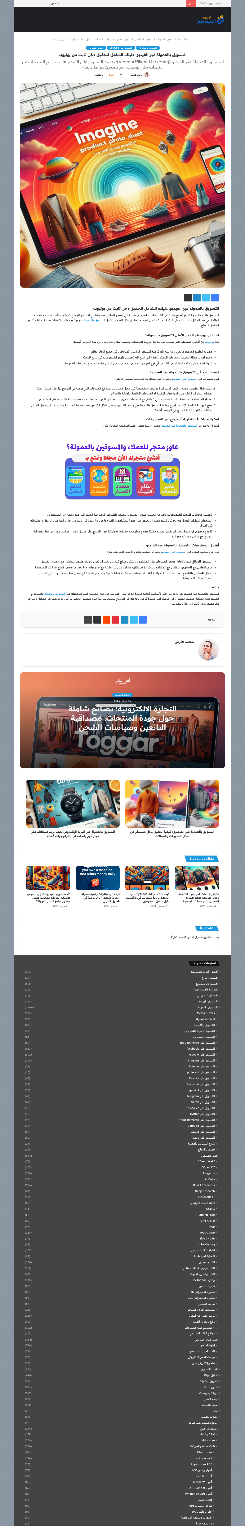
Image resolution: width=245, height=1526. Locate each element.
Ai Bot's (210, 1179)
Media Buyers (206, 1013)
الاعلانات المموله (205, 1019)
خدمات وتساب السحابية (196, 1517)
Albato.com (204, 1452)
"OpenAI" (208, 1167)
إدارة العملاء (204, 1500)
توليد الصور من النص (202, 1315)
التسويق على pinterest (201, 1072)
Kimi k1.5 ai (207, 1220)
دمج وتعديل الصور (204, 1321)
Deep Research (205, 1191)
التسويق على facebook (201, 1048)
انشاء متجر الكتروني (206, 1339)
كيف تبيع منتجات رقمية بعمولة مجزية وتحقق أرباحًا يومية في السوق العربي (100, 897)
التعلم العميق (207, 1262)
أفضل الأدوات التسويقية (204, 971)
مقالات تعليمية (209, 1416)
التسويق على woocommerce (197, 1120)
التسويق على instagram (200, 1060)
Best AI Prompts (204, 1185)
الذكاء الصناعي (209, 1155)
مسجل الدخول (194, 937)
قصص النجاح (206, 1149)
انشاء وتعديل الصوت (202, 1274)
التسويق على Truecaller (200, 1108)
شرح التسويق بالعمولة (201, 1143)
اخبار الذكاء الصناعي (203, 1250)
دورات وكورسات (208, 1393)
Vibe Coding (206, 1244)
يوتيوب (209, 342)
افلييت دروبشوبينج (207, 983)
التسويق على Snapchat (201, 1084)
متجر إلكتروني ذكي (203, 1363)
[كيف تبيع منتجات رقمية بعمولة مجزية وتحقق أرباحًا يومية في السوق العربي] (98, 878)
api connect (204, 1458)
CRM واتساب (207, 1434)
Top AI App (207, 1232)
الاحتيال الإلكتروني (207, 995)
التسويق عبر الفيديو (185, 378)
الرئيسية (185, 39)
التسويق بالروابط (208, 1001)
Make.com (208, 1440)
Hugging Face (205, 1215)
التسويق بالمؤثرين (145, 39)
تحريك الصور (207, 1286)
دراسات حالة (204, 1523)
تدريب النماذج (206, 1304)
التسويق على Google (202, 1054)
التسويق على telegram (201, 1096)
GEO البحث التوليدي (202, 1203)
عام (216, 1410)
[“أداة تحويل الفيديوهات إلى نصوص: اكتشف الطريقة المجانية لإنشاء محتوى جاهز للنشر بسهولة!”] (48, 878)
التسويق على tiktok (203, 1102)
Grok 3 (210, 1209)
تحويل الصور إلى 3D (203, 1292)
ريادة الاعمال (211, 1398)
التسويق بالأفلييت (204, 1025)
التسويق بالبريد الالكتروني (200, 1031)
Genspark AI (206, 1197)
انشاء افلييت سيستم (202, 1351)
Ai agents (208, 1173)
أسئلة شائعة (204, 1476)
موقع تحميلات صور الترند (203, 1422)
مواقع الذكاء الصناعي (202, 1333)
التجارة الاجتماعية (204, 1256)
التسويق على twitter (202, 1114)
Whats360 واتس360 (202, 1446)
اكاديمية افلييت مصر (206, 989)
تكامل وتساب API (200, 1505)
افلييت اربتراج (210, 977)
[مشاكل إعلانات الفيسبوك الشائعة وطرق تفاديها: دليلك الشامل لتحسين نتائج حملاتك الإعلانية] (197, 878)
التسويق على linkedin (202, 1066)
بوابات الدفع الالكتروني (201, 1357)
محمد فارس (136, 74)
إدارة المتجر (208, 1345)
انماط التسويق (96, 47)
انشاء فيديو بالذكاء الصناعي (198, 1268)
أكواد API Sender (200, 1488)
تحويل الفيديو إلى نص (201, 1298)
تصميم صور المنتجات (198, 1327)
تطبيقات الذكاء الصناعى (201, 1309)
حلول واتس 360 (202, 1511)
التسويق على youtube (121, 47)
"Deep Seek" (206, 1161)
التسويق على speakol (202, 1090)
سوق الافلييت (210, 1404)
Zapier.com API (201, 1464)
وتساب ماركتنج (209, 1428)
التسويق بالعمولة (167, 39)
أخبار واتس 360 (202, 1470)
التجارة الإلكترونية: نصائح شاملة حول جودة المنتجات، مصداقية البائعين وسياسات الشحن (122, 718)
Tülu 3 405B (207, 1238)
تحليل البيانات (210, 1375)
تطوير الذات (211, 1387)
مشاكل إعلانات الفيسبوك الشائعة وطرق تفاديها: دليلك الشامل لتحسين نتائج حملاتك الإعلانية (199, 897)
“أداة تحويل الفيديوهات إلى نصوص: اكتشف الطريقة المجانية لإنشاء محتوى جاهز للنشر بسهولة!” (48, 897)
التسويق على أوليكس (202, 1131)
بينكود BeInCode (204, 1280)
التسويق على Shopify (202, 1078)
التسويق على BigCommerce (197, 1042)
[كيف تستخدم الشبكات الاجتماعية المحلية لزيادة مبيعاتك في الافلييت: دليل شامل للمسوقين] (147, 878)
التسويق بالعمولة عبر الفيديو (179, 425)
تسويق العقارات (209, 1381)
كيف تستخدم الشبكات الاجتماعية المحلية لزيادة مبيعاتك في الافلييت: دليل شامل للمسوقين (147, 897)
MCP (212, 1226)
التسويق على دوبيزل (203, 1137)
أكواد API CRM (202, 1482)
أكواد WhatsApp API (198, 1494)
